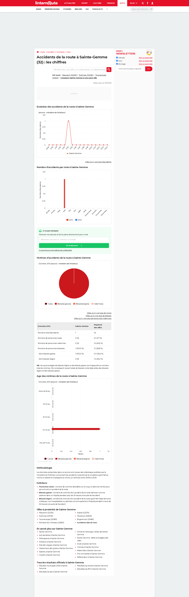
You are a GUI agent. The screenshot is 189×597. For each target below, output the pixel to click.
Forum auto (97, 9)
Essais (38, 9)
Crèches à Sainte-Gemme (87, 547)
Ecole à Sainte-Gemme (86, 544)
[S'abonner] (134, 68)
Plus (134, 3)
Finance (111, 3)
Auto (122, 3)
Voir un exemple (145, 58)
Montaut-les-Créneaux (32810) (51, 523)
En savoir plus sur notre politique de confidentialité (55, 250)
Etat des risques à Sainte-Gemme (53, 545)
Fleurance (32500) (84, 516)
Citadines (67, 9)
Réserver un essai (52, 9)
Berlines (78, 9)
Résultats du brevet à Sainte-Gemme (92, 566)
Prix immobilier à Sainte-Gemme (91, 554)
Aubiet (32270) (83, 513)
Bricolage (121, 64)
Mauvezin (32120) (46, 513)
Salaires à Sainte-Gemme (49, 552)
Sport (84, 3)
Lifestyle (120, 58)
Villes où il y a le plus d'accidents (98, 162)
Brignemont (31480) (85, 519)
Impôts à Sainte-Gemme (49, 555)
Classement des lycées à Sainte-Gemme (56, 548)
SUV (87, 9)
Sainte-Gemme (45, 532)
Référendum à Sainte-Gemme (89, 557)
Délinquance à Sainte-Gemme (51, 538)
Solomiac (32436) (86, 75)
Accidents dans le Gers (87, 523)
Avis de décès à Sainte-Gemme (52, 535)
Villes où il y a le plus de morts (99, 313)
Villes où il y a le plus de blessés (98, 316)
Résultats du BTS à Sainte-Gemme (91, 569)
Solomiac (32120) (46, 516)
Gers (69, 52)
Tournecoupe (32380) (48, 519)
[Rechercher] (142, 9)
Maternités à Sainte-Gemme (89, 550)
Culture (97, 3)
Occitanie (61, 52)
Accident (50, 52)
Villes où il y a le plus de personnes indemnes (92, 318)
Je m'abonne (72, 246)
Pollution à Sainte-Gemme (50, 542)
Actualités (69, 3)
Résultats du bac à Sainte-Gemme (53, 572)
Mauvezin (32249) (69, 75)
